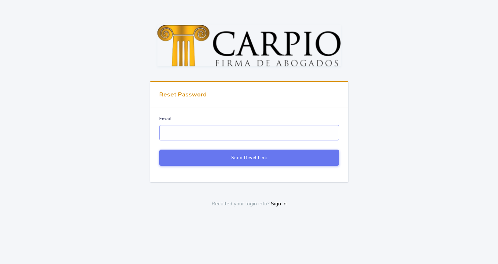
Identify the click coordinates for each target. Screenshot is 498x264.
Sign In (279, 203)
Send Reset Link (249, 158)
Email (165, 119)
